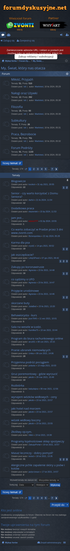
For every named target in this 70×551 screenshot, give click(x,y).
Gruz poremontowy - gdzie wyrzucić (34, 374)
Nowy (10, 163)
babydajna (33, 389)
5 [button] (45, 169)
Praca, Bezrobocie (23, 134)
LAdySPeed (34, 258)
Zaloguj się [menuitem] (62, 35)
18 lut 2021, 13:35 (44, 456)
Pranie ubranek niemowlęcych (30, 350)
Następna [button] (56, 169)
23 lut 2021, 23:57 (44, 400)
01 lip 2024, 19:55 (48, 221)
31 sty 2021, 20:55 (45, 184)
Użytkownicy (9, 35)
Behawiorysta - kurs (24, 315)
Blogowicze (18, 181)
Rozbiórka (17, 385)
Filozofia (17, 107)
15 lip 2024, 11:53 (48, 211)
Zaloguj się (8, 40)
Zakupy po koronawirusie (27, 267)
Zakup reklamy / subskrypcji (36, 56)
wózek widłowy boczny (26, 420)
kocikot (32, 184)
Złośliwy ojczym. (21, 432)
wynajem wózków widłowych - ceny (34, 397)
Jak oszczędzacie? (22, 254)
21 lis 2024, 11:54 (44, 200)
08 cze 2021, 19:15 (46, 342)
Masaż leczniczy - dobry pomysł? (32, 453)
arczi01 (32, 342)
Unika (31, 353)
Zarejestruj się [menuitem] (68, 35)
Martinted (39, 86)
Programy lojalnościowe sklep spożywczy (37, 441)
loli (25, 86)
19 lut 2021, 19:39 (43, 435)
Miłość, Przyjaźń (22, 79)
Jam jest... (17, 218)
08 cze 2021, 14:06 (45, 353)
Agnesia (32, 270)
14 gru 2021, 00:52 (45, 246)
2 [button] (33, 169)
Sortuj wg (22, 485)
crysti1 (32, 246)
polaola (32, 365)
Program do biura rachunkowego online (37, 338)
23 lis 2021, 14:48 (46, 270)
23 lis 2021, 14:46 (46, 294)
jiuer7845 (33, 318)
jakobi (31, 377)
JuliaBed (32, 306)
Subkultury (18, 121)
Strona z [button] (25, 169)
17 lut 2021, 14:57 (50, 472)
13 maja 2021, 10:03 (47, 365)
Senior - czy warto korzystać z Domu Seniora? (34, 194)
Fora (3, 35)
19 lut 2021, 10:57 (51, 444)
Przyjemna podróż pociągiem (30, 362)
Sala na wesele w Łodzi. (26, 327)
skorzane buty (20, 303)
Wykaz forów (11, 542)
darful (31, 200)
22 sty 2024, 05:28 (51, 236)
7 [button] (52, 169)
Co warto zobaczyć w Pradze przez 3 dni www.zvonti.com (37, 231)
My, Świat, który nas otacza (23, 68)
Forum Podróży (21, 148)
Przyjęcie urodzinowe (25, 290)
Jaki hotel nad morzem (26, 408)
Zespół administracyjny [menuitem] (50, 542)
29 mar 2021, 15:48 (45, 377)
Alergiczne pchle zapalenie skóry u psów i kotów (38, 466)
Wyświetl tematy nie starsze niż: (35, 480)
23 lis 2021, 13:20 (47, 306)
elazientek (33, 211)
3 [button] (37, 169)
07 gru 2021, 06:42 (50, 258)
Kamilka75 (33, 330)
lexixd (31, 456)
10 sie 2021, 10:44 (49, 330)
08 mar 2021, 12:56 (49, 389)
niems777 (33, 221)
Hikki (31, 435)
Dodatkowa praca (22, 208)
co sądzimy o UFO (22, 279)
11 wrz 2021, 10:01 (48, 318)
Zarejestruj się (27, 40)
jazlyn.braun (34, 472)
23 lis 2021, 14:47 (46, 282)
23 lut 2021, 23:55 (44, 423)
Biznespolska (35, 236)
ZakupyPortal (35, 444)
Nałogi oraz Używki (24, 93)
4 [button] (41, 169)
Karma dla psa (20, 242)
